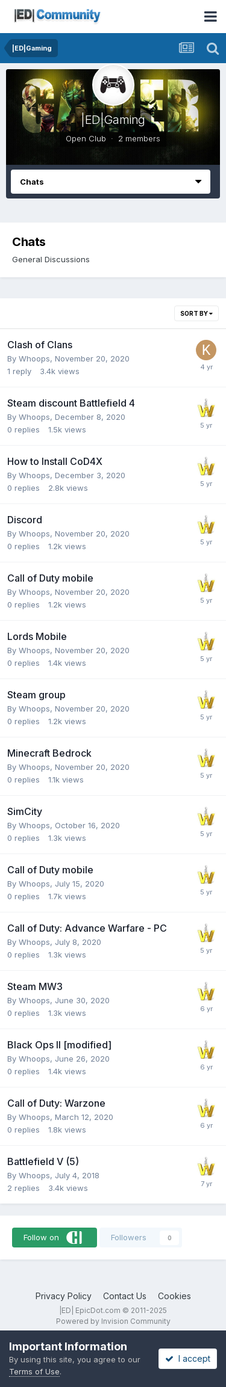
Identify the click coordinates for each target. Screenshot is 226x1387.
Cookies (174, 1296)
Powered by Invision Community (113, 1321)
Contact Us (124, 1296)
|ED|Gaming (113, 119)
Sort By (196, 313)
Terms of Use (34, 1371)
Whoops (34, 358)
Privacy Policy (64, 1296)
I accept (187, 1358)
